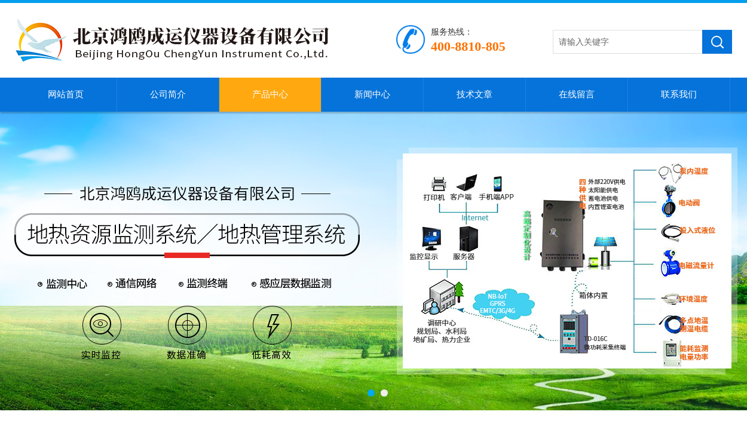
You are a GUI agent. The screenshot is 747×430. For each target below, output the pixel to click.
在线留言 (577, 94)
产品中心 (270, 94)
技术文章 (474, 94)
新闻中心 (372, 94)
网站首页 (66, 94)
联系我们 (679, 94)
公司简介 (168, 94)
